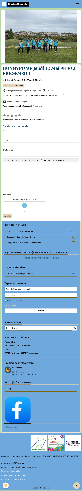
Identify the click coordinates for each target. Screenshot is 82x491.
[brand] (15, 4)
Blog (9, 389)
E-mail (5, 140)
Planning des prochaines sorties (41, 231)
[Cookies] (6, 485)
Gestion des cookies (41, 488)
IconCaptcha (23, 211)
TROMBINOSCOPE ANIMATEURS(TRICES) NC (41, 258)
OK (75, 328)
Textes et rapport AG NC (10, 471)
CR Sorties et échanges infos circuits (41, 273)
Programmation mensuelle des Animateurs (41, 242)
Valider (41, 311)
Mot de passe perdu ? (11, 305)
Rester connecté (14, 301)
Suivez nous (11, 427)
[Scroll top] (76, 485)
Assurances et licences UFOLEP (13, 475)
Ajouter (7, 216)
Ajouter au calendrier (13, 86)
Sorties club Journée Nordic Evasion (41, 237)
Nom (4, 130)
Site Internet (8, 150)
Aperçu (60, 160)
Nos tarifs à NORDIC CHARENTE (13, 480)
